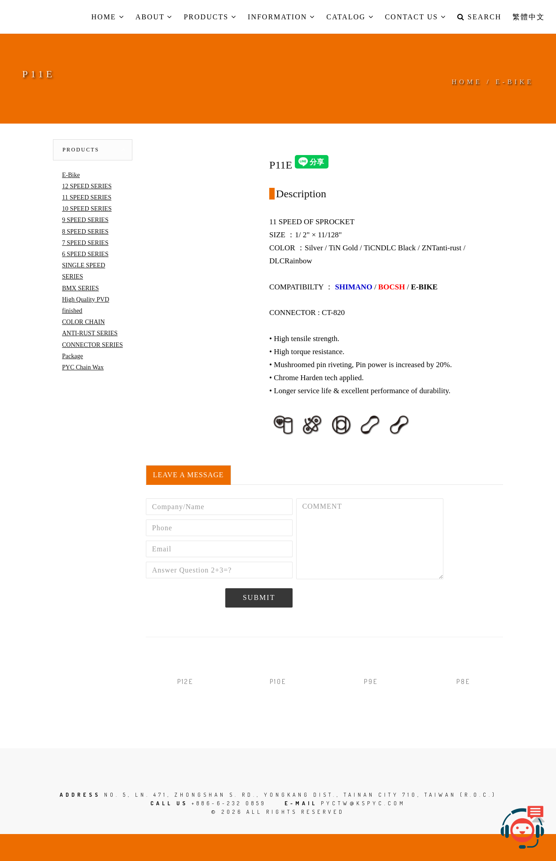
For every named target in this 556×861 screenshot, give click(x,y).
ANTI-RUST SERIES (90, 333)
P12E (185, 681)
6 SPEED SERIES (85, 254)
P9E (371, 681)
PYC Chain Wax (83, 367)
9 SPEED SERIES (85, 220)
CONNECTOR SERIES (92, 345)
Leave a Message (188, 475)
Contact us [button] (415, 17)
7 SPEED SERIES (85, 243)
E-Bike (71, 175)
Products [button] (210, 17)
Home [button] (108, 17)
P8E (463, 681)
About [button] (154, 17)
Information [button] (281, 17)
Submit (259, 597)
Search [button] (479, 17)
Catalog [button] (349, 17)
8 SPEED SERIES (85, 231)
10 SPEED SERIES (86, 208)
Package (72, 356)
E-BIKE (514, 81)
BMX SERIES (80, 288)
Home (467, 81)
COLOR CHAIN (83, 322)
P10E (278, 681)
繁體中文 (528, 17)
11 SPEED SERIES (86, 197)
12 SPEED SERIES (86, 186)
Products (80, 149)
